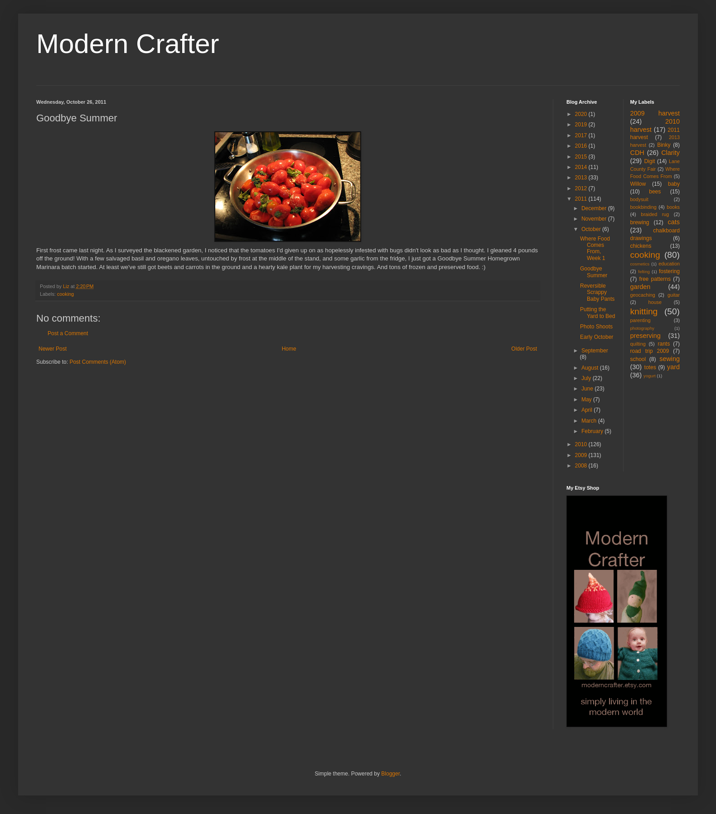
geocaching (642, 295)
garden (640, 286)
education (669, 263)
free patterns (655, 279)
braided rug (655, 214)
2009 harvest (655, 113)
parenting (640, 320)
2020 (582, 114)
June (588, 388)
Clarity (670, 152)
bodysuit (639, 199)
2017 (582, 135)
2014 (582, 167)
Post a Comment (68, 333)
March (589, 421)
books (673, 207)
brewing (639, 222)
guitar (674, 295)
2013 (582, 177)
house (655, 302)
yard (673, 367)
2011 (582, 199)
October (591, 229)
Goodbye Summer (593, 271)
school (638, 359)
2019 (582, 124)
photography (642, 328)
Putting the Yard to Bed (597, 312)
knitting (644, 311)
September (594, 350)
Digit (649, 161)
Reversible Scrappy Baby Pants (597, 292)
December (594, 208)
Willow (638, 184)
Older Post (524, 349)
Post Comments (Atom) (97, 362)
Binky (663, 145)
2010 (582, 444)
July (587, 378)
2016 (582, 146)
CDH (637, 152)
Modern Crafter (127, 44)
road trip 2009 (649, 351)
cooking (65, 294)
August (590, 368)
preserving (645, 335)
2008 (582, 465)
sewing (669, 358)
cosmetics (640, 263)
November (594, 219)
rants (664, 344)
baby (674, 184)
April (587, 410)
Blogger (390, 774)
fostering (669, 271)
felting (644, 271)
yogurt (649, 375)
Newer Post (53, 349)
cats (674, 222)
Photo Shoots (596, 326)
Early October (596, 337)
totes (650, 367)
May (587, 399)
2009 (582, 455)
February (593, 431)
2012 (582, 188)
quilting (638, 344)
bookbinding (643, 207)
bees (655, 191)
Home (289, 349)
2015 (582, 157)
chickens (641, 246)
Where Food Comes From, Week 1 (595, 248)
